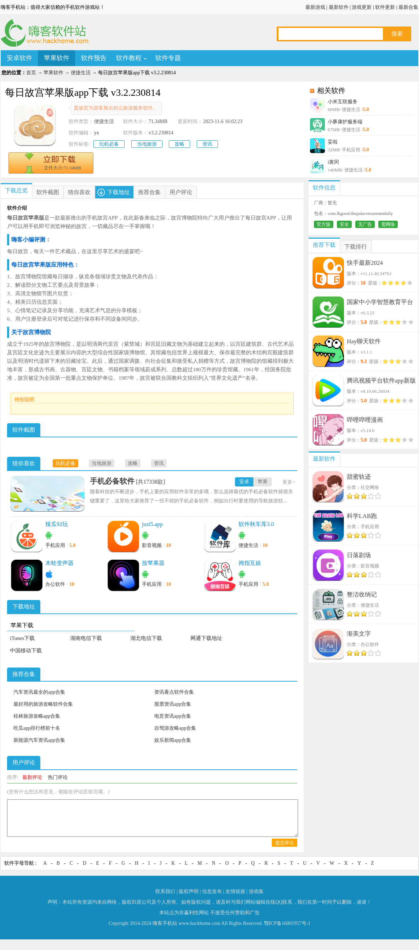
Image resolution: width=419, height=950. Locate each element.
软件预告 (94, 58)
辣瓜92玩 (56, 524)
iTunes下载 (22, 638)
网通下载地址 (206, 638)
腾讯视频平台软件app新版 (381, 380)
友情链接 (235, 891)
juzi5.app (152, 524)
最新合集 (408, 7)
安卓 (244, 481)
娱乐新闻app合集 (172, 740)
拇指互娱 (250, 563)
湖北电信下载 (146, 638)
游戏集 (256, 891)
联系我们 (165, 891)
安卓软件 (19, 58)
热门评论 (58, 777)
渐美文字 (359, 633)
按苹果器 (153, 563)
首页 (31, 72)
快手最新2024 (365, 263)
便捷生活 (81, 72)
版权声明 (189, 891)
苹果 (263, 481)
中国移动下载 (26, 650)
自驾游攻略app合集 (175, 728)
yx (96, 132)
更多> (288, 482)
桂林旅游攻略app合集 (36, 716)
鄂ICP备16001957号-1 (287, 923)
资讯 (207, 144)
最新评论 (32, 777)
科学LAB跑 (362, 516)
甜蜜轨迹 (359, 476)
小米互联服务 (342, 101)
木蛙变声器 (59, 563)
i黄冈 (333, 162)
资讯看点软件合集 (174, 692)
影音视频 (152, 545)
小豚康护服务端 (345, 121)
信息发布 (212, 891)
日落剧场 (359, 555)
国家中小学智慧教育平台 (380, 302)
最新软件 (339, 7)
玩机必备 (109, 144)
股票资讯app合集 (172, 704)
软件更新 (385, 7)
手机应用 (55, 545)
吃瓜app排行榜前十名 (36, 728)
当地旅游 (147, 144)
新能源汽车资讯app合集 (39, 740)
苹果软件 (56, 58)
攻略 (179, 144)
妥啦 (333, 142)
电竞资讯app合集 (172, 716)
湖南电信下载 (86, 638)
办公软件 (55, 584)
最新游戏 (315, 7)
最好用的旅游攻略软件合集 (43, 704)
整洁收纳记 (362, 594)
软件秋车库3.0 (256, 524)
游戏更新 (362, 7)
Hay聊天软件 (364, 341)
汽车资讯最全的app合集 (39, 692)
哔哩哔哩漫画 (365, 419)
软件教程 (129, 58)
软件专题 (168, 58)
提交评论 (284, 842)
